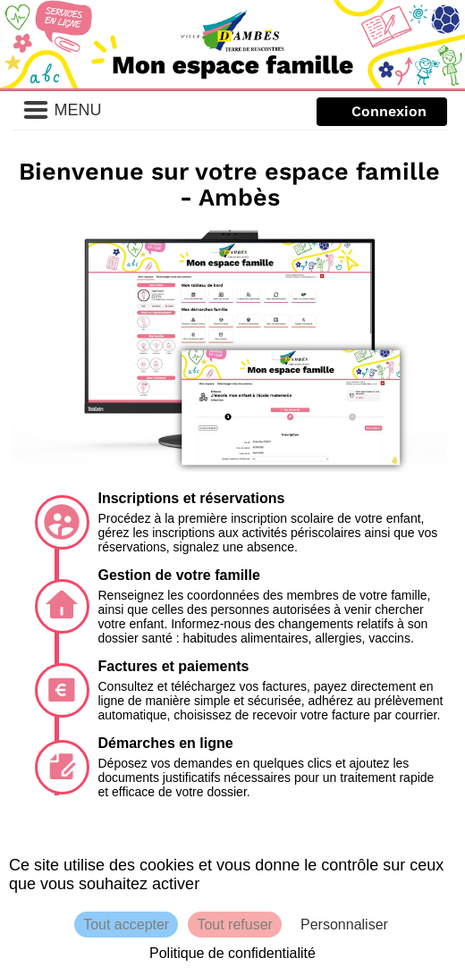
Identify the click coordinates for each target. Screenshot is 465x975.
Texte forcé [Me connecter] (381, 112)
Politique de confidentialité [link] (232, 953)
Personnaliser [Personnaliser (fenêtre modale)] (344, 924)
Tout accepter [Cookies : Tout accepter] (126, 924)
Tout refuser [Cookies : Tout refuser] (234, 924)
